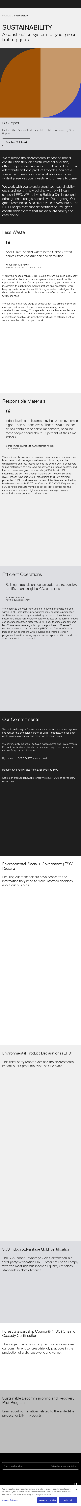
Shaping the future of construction (23, 267)
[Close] (76, 1493)
